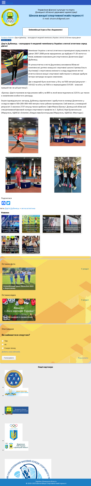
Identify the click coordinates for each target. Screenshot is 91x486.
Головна (4, 38)
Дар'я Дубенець (12, 208)
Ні (4, 344)
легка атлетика (28, 208)
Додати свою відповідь (11, 352)
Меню (9, 3)
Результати (83, 358)
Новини (11, 38)
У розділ (85, 269)
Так (5, 341)
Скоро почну (9, 348)
